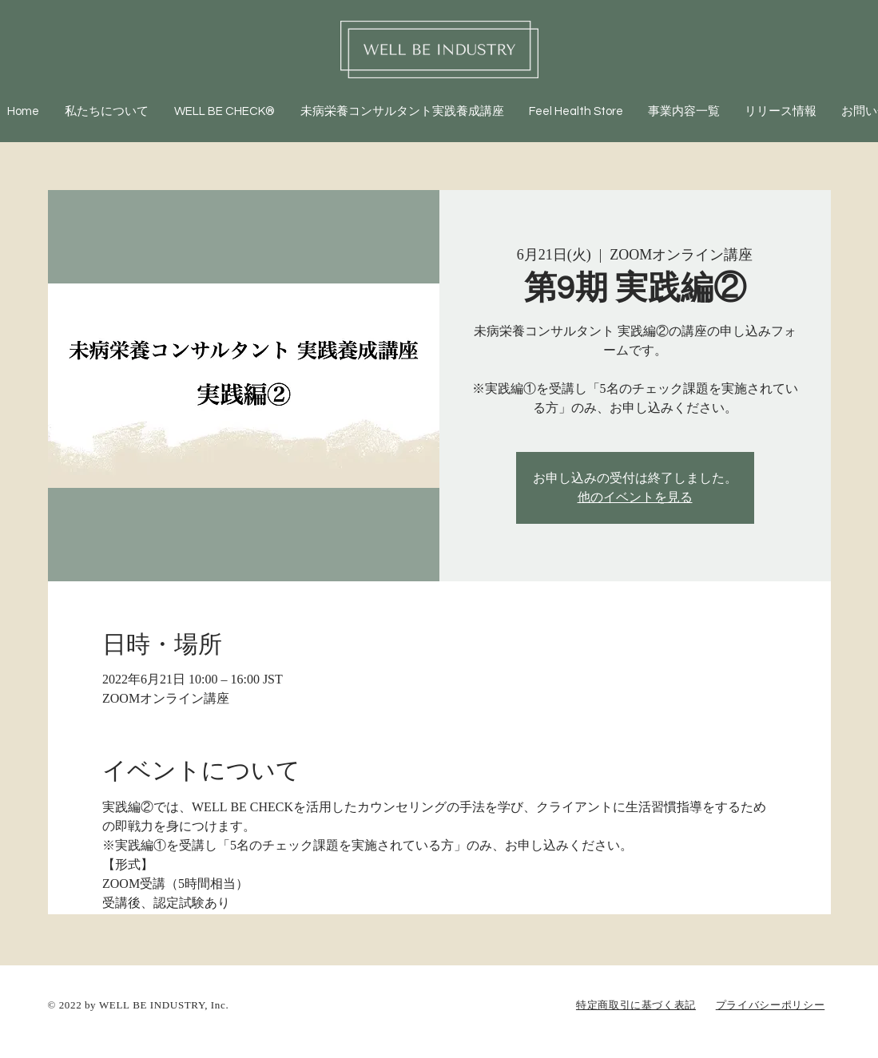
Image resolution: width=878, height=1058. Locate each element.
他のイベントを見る (635, 497)
